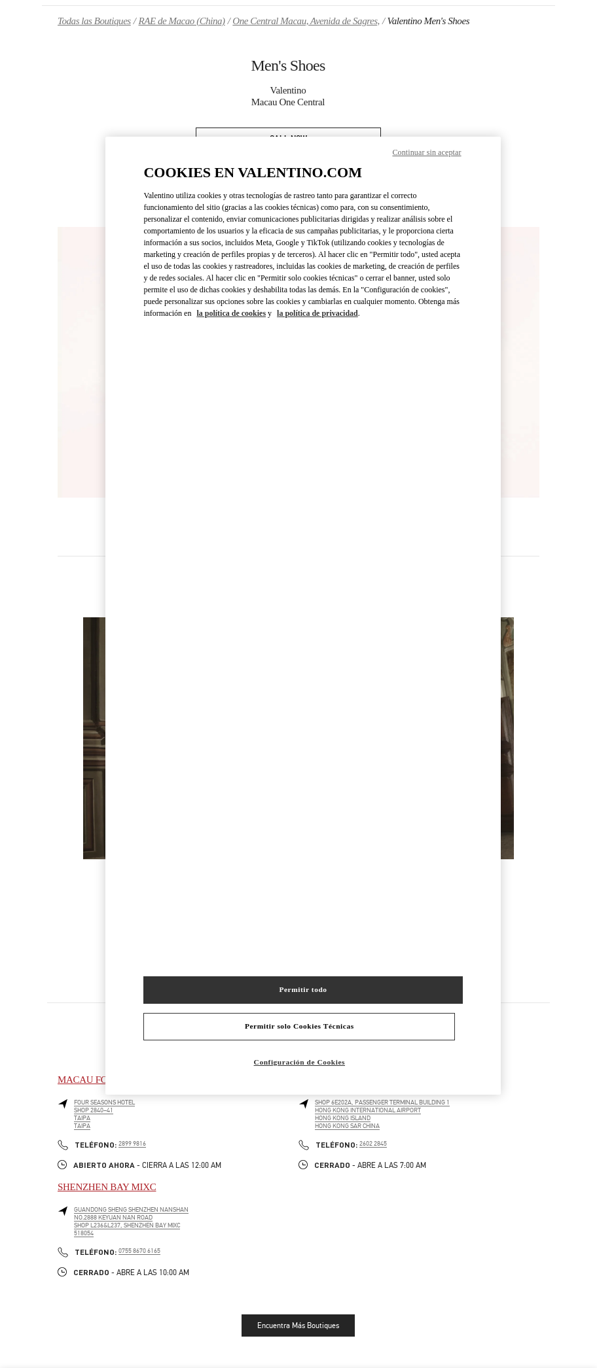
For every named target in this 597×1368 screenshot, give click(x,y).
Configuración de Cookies (299, 1062)
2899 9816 (132, 1144)
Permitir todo (303, 989)
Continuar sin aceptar (426, 152)
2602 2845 (373, 1144)
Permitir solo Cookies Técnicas (299, 1026)
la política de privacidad (317, 313)
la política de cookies (231, 313)
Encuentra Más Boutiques (298, 1325)
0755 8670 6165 (139, 1251)
